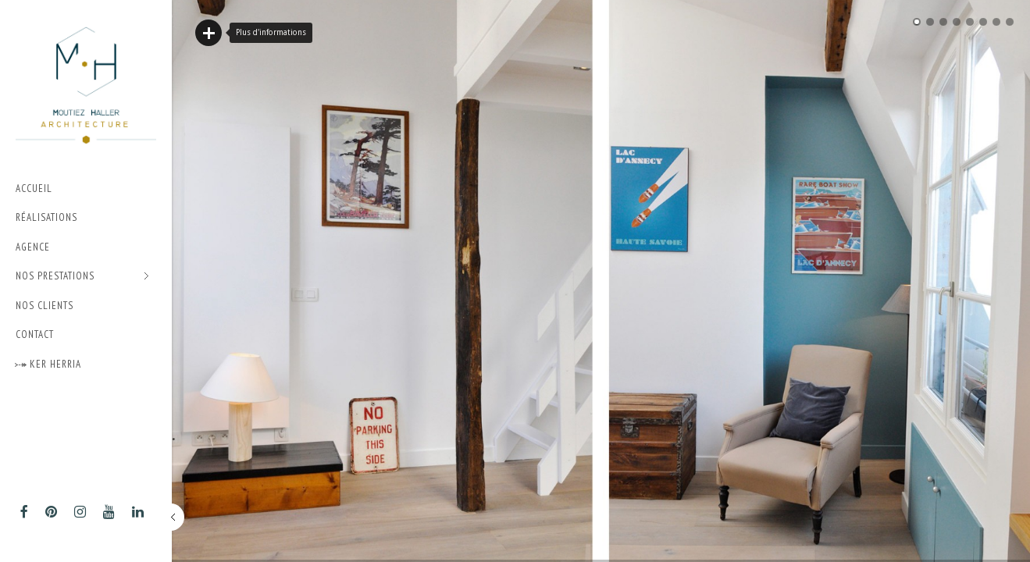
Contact (35, 334)
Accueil (34, 188)
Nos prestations (82, 276)
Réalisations (46, 217)
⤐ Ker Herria (48, 364)
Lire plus (208, 33)
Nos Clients (44, 305)
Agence (33, 247)
